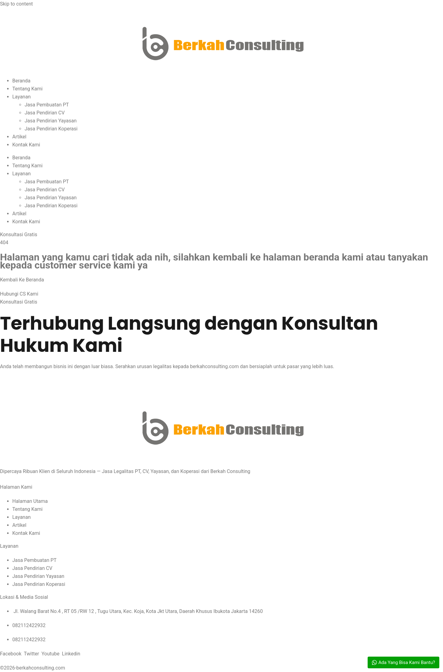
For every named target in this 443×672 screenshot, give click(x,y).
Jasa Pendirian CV (45, 113)
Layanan (21, 97)
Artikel (19, 137)
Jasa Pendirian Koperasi (51, 129)
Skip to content (16, 4)
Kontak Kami (26, 145)
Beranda (21, 81)
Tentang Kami (27, 89)
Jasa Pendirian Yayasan (51, 121)
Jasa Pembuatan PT (47, 105)
